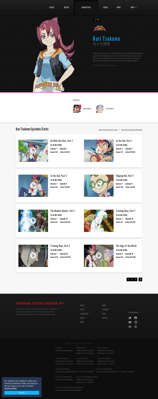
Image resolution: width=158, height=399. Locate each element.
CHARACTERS (84, 314)
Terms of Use (71, 343)
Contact (105, 318)
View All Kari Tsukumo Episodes (131, 130)
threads (136, 326)
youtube (130, 322)
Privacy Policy (85, 343)
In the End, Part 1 (124, 141)
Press (104, 314)
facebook (135, 317)
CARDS (82, 318)
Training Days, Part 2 (60, 246)
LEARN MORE (10, 388)
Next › (140, 279)
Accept (21, 393)
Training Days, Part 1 (125, 211)
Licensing (105, 309)
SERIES (82, 305)
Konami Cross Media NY (40, 303)
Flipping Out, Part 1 (125, 176)
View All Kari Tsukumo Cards (108, 130)
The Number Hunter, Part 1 (62, 211)
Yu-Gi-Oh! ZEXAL (100, 29)
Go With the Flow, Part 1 (61, 141)
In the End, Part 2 (58, 176)
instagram (136, 322)
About (104, 305)
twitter (130, 317)
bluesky (130, 326)
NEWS (82, 322)
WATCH (82, 309)
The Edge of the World (126, 246)
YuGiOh (29, 7)
